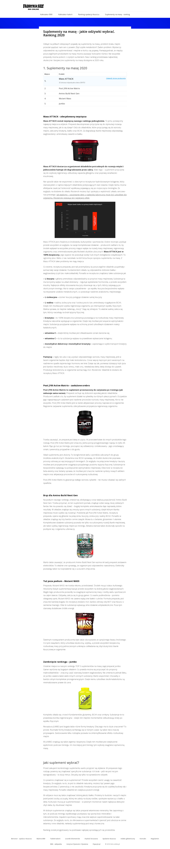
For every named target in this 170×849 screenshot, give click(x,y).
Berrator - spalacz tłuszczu (21, 839)
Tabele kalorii (55, 839)
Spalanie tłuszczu (109, 839)
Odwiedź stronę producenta (116, 78)
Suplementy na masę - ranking (117, 14)
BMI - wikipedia (56, 844)
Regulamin (155, 839)
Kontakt (143, 839)
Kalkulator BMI (46, 14)
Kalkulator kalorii (65, 14)
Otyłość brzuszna (91, 839)
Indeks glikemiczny (128, 839)
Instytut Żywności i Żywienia (77, 844)
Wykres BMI (41, 839)
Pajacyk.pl (96, 844)
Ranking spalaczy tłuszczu (88, 14)
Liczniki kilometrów (72, 839)
